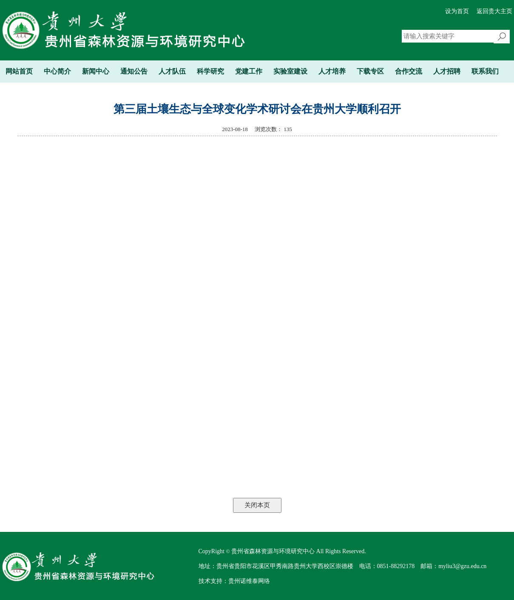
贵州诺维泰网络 (249, 581)
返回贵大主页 (494, 11)
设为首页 (457, 11)
